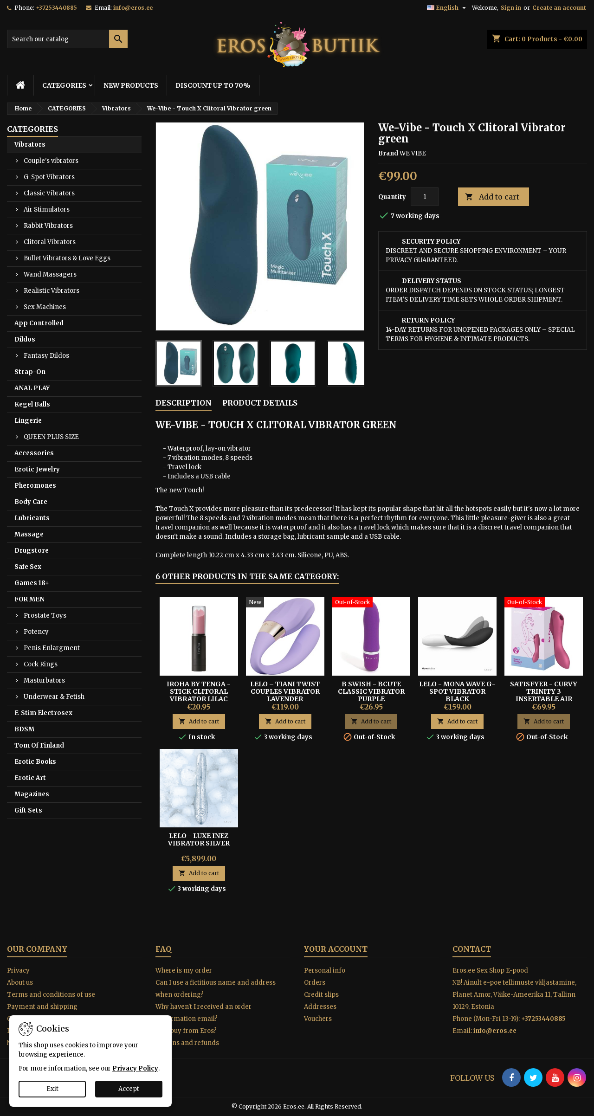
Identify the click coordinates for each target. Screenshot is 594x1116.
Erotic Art (30, 778)
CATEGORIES (64, 85)
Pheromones (35, 486)
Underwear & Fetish (54, 697)
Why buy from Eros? (186, 1031)
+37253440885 (56, 7)
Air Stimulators (47, 209)
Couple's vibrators (51, 161)
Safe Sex (27, 567)
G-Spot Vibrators (49, 177)
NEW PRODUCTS (130, 85)
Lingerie (28, 421)
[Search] (67, 39)
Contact (471, 949)
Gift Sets (28, 810)
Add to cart (492, 197)
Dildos (24, 339)
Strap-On (29, 372)
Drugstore (31, 551)
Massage (29, 534)
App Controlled (39, 323)
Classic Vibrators (49, 193)
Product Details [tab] (259, 402)
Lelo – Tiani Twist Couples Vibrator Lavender (285, 691)
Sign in (511, 7)
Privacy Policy (135, 1068)
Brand (388, 153)
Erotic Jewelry (37, 469)
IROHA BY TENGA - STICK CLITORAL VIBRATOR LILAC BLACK (199, 695)
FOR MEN (29, 599)
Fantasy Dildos (46, 356)
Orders (314, 983)
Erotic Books (35, 762)
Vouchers (318, 1019)
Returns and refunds (187, 1043)
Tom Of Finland (39, 745)
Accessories (34, 453)
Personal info (324, 970)
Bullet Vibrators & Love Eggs (67, 258)
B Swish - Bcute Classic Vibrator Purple (371, 691)
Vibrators (29, 144)
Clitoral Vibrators (50, 242)
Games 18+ (31, 583)
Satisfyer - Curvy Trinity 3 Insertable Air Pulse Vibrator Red (543, 695)
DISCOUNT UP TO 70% (213, 85)
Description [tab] (183, 402)
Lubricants (32, 518)
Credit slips (321, 995)
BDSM (24, 729)
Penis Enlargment (52, 648)
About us (20, 983)
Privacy (18, 970)
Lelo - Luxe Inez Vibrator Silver (199, 839)
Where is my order (183, 970)
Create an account (559, 7)
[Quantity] (425, 196)
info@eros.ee (133, 7)
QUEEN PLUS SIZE (51, 437)
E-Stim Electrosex (43, 713)
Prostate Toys (45, 615)
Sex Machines (45, 307)
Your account (336, 949)
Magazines (31, 794)
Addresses (320, 1007)
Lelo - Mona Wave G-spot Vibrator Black (457, 691)
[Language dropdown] (447, 8)
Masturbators (44, 680)
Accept (128, 1089)
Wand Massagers (50, 274)
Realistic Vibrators (51, 291)
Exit (52, 1089)
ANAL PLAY (32, 388)
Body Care (30, 502)
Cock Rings (41, 664)
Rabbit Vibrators (48, 226)
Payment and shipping (42, 1007)
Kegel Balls (32, 404)
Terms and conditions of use (51, 995)
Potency (36, 632)
